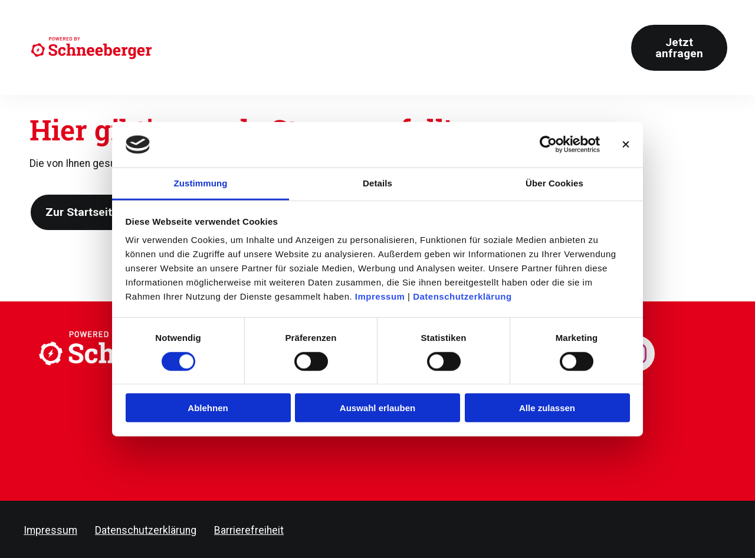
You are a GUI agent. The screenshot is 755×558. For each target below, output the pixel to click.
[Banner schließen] (626, 144)
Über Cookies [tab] (554, 183)
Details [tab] (377, 183)
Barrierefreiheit (249, 530)
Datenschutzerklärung (462, 296)
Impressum (380, 296)
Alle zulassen (547, 408)
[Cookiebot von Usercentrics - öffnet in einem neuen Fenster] (548, 144)
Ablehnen (208, 408)
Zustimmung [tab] (201, 183)
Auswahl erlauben (377, 408)
